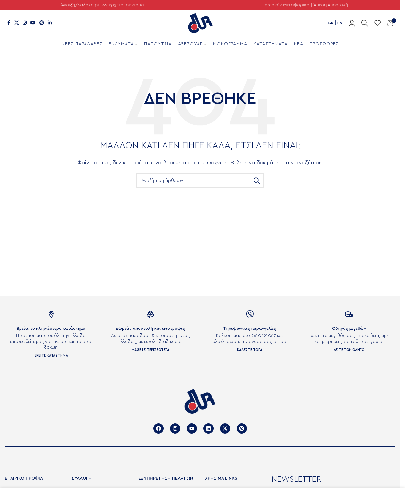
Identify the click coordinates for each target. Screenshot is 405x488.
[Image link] (200, 400)
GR (330, 23)
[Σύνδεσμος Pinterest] (41, 23)
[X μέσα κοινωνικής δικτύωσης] (16, 23)
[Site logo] (200, 22)
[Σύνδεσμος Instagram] (24, 23)
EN (339, 23)
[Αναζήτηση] (364, 23)
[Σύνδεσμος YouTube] (32, 23)
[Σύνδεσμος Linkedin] (49, 23)
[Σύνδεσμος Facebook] (8, 23)
